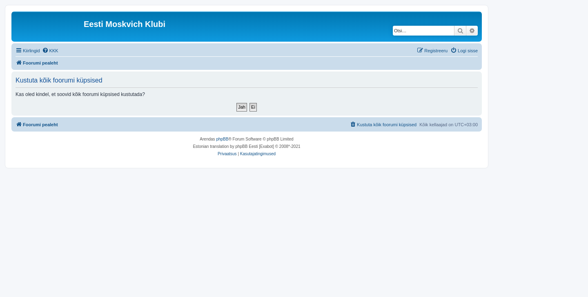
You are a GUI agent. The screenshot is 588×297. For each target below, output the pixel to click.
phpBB (222, 139)
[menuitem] (50, 51)
